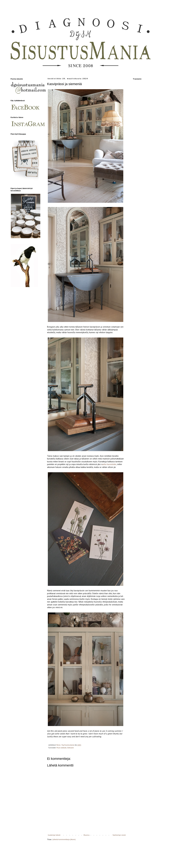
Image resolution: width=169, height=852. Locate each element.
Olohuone (70, 748)
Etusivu (86, 835)
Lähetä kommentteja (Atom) (64, 839)
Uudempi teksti (54, 835)
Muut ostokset (61, 748)
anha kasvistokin (109, 464)
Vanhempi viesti (119, 835)
